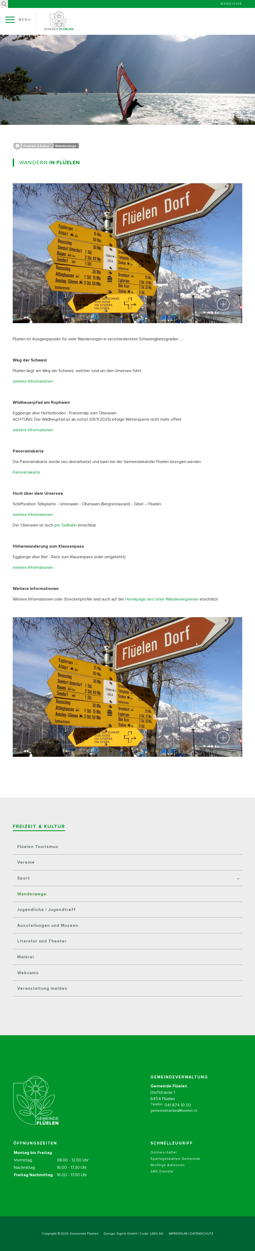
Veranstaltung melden (42, 988)
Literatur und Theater (42, 941)
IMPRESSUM (178, 1233)
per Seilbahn (66, 525)
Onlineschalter (163, 1161)
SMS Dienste (161, 1180)
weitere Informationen (33, 381)
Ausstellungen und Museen (47, 925)
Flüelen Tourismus (37, 847)
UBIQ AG (156, 1233)
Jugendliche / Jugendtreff (46, 910)
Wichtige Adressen (167, 1174)
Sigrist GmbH (126, 1233)
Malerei (25, 957)
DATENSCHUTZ (201, 1233)
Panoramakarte (27, 472)
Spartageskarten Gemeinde (175, 1168)
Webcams (28, 973)
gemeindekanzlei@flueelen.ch (173, 1119)
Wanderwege (31, 894)
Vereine (26, 862)
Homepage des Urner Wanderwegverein (162, 599)
